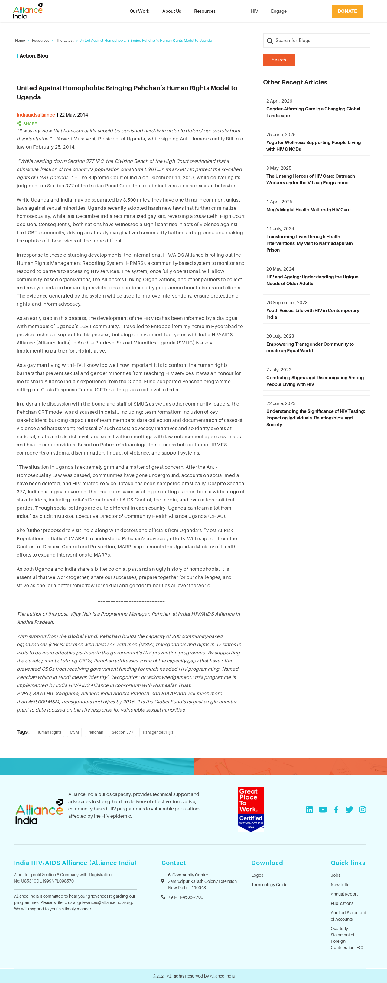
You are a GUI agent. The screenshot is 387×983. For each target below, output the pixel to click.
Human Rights (48, 732)
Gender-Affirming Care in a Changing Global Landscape (313, 112)
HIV (254, 11)
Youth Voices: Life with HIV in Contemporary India (312, 313)
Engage (279, 11)
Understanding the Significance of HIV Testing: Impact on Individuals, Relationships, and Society (315, 417)
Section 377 (123, 732)
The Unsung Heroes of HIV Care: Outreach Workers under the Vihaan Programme (310, 179)
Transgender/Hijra (158, 732)
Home (20, 40)
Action (27, 56)
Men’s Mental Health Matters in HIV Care (308, 209)
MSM (74, 732)
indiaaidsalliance (36, 115)
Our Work (139, 11)
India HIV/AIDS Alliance (206, 614)
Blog (42, 56)
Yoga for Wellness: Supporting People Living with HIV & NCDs (313, 146)
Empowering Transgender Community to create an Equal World (310, 347)
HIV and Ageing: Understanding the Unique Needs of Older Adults (312, 280)
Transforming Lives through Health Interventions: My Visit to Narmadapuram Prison (309, 243)
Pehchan (95, 732)
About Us (171, 11)
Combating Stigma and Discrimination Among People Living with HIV (315, 381)
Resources (205, 11)
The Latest (65, 40)
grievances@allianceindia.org (104, 902)
